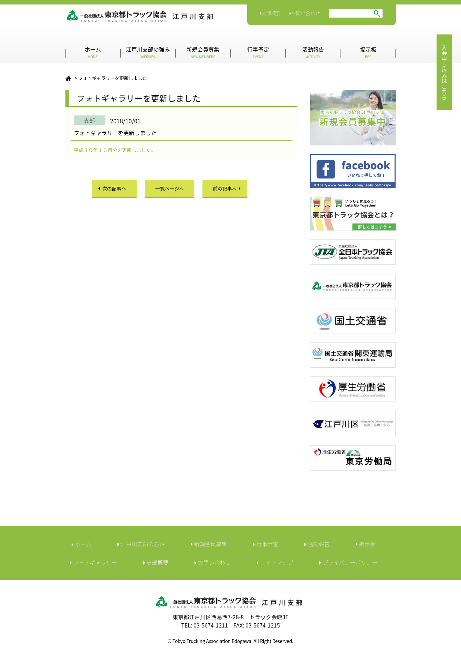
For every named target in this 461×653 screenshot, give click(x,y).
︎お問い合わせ (213, 562)
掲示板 (368, 52)
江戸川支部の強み (148, 52)
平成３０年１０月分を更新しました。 (115, 149)
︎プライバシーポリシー (348, 562)
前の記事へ (225, 188)
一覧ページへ (169, 188)
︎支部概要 (156, 562)
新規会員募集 (202, 52)
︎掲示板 (366, 544)
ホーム (93, 52)
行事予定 (258, 52)
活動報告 (313, 52)
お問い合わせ (305, 13)
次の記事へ (114, 188)
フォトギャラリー (93, 562)
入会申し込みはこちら (444, 72)
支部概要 (270, 13)
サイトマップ (275, 562)
